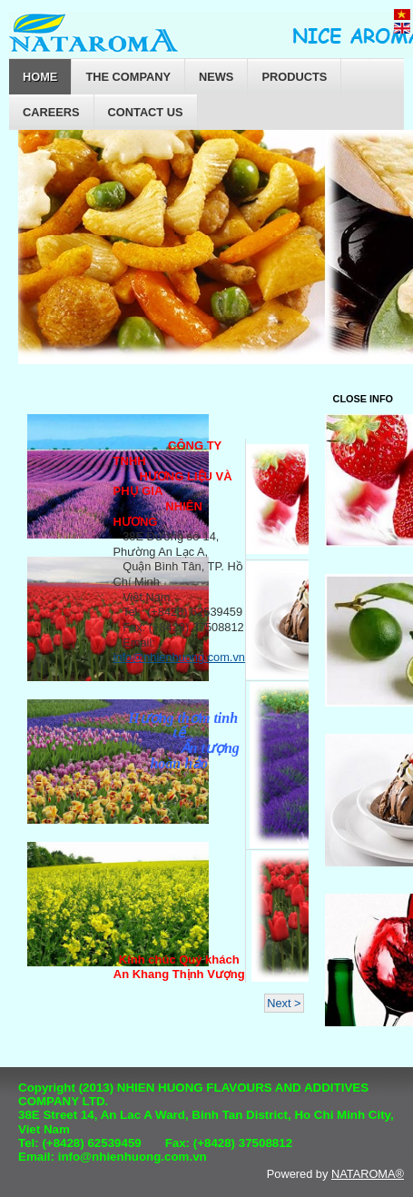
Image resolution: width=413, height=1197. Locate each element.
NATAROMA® (367, 1174)
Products (294, 77)
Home (40, 77)
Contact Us (145, 112)
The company (128, 77)
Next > (283, 1003)
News (216, 77)
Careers (51, 112)
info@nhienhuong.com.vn (179, 657)
